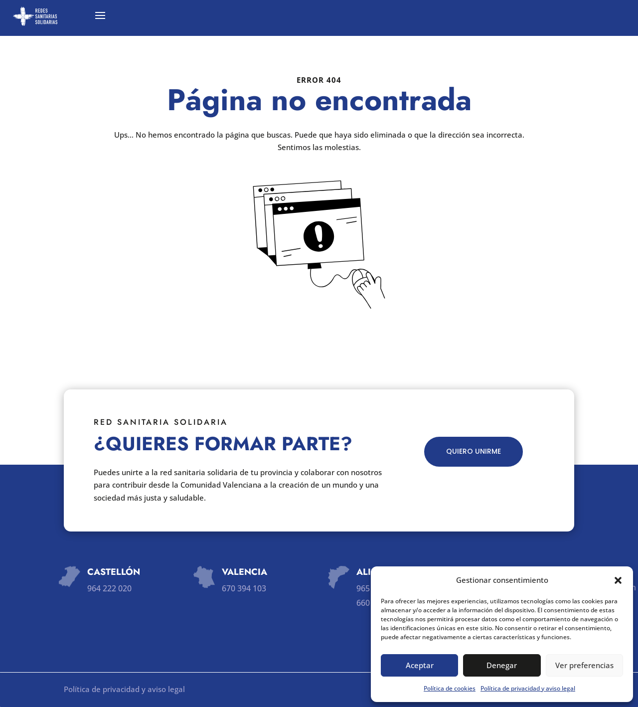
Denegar (501, 665)
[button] (618, 580)
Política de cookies (450, 688)
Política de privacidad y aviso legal (527, 688)
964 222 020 (109, 588)
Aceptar (420, 665)
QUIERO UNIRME (473, 451)
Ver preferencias (584, 665)
